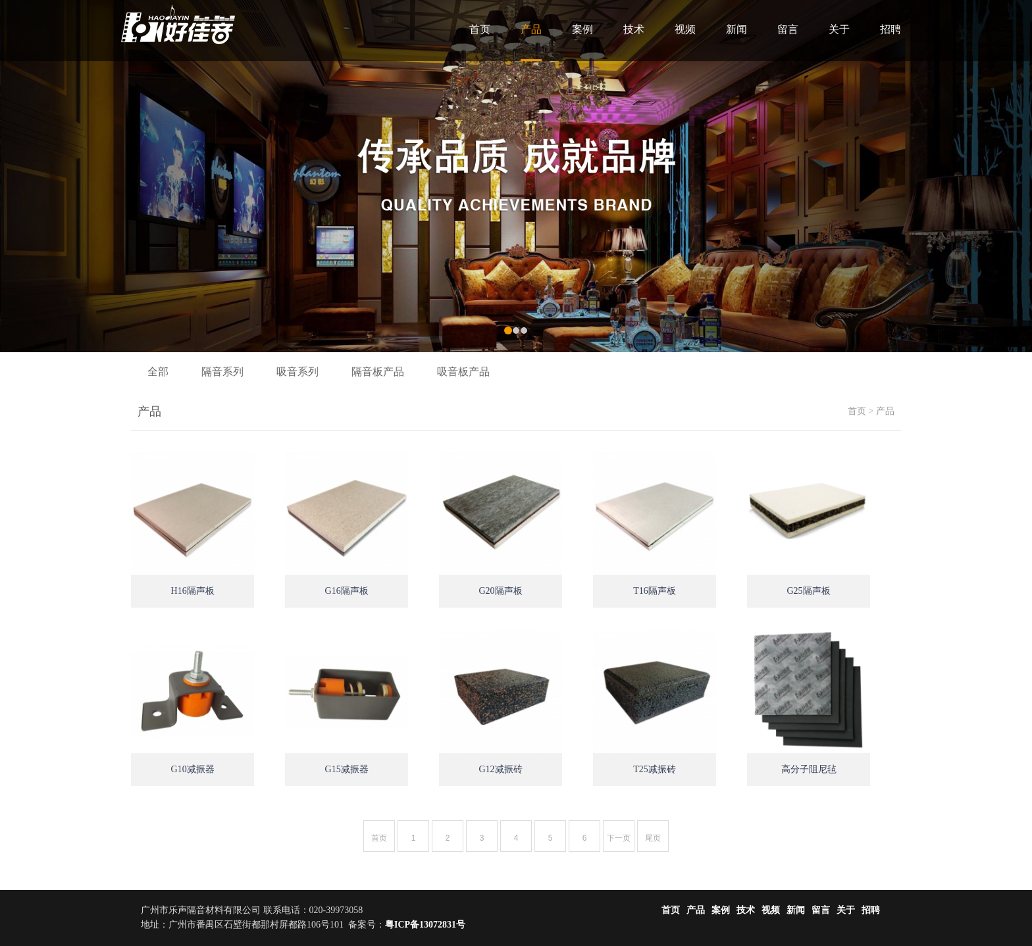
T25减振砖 (654, 769)
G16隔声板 (347, 591)
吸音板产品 (463, 371)
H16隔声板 (193, 591)
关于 (839, 29)
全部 (157, 371)
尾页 (653, 838)
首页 (479, 29)
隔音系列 (222, 371)
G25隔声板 (808, 591)
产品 (531, 29)
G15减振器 (347, 769)
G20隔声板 (501, 591)
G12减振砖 (501, 769)
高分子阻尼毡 (809, 769)
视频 (685, 29)
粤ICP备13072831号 (425, 925)
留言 (787, 29)
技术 (633, 29)
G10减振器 (193, 769)
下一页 (619, 838)
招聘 (890, 29)
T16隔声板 (654, 591)
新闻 (736, 29)
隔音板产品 (377, 371)
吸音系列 (297, 371)
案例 (582, 29)
